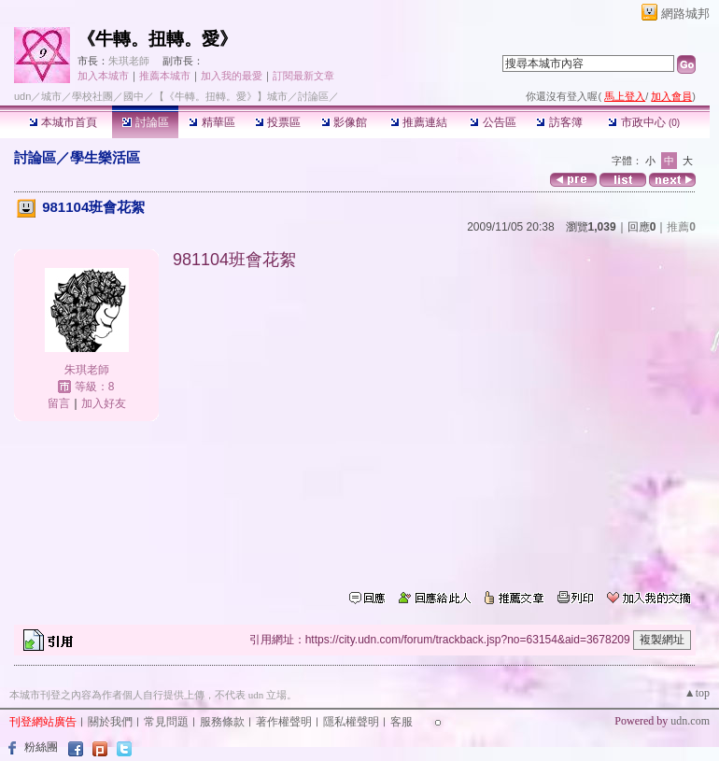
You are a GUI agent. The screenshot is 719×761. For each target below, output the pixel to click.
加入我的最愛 (231, 75)
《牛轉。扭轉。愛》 (157, 39)
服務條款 (222, 721)
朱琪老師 (128, 60)
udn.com (690, 720)
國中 (133, 96)
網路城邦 (685, 14)
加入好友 (103, 403)
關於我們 (110, 721)
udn (22, 96)
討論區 (145, 122)
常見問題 (166, 721)
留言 (59, 403)
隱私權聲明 (351, 721)
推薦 (681, 226)
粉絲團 (41, 747)
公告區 (492, 122)
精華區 (211, 122)
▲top (697, 692)
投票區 (278, 122)
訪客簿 (559, 122)
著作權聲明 (284, 721)
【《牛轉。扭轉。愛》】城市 (221, 96)
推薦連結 (418, 122)
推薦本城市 (164, 75)
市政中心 (644, 122)
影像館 (344, 122)
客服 (401, 721)
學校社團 (92, 96)
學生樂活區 (105, 157)
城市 (51, 96)
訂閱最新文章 (303, 75)
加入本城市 (103, 75)
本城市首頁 (63, 122)
